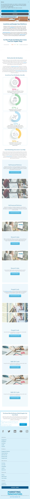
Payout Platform (5, 453)
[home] (5, 3)
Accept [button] (15, 493)
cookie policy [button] (10, 489)
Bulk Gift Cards (4, 454)
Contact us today (23, 34)
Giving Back (4, 466)
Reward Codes (4, 456)
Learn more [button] (15, 496)
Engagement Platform (6, 451)
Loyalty (3, 444)
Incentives (3, 443)
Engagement (4, 439)
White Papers (4, 476)
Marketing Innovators (6, 32)
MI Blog (3, 474)
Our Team (3, 464)
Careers (3, 468)
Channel (3, 446)
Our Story (3, 463)
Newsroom (4, 469)
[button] (27, 2)
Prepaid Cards (4, 458)
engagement (12, 27)
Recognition (4, 441)
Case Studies (4, 478)
